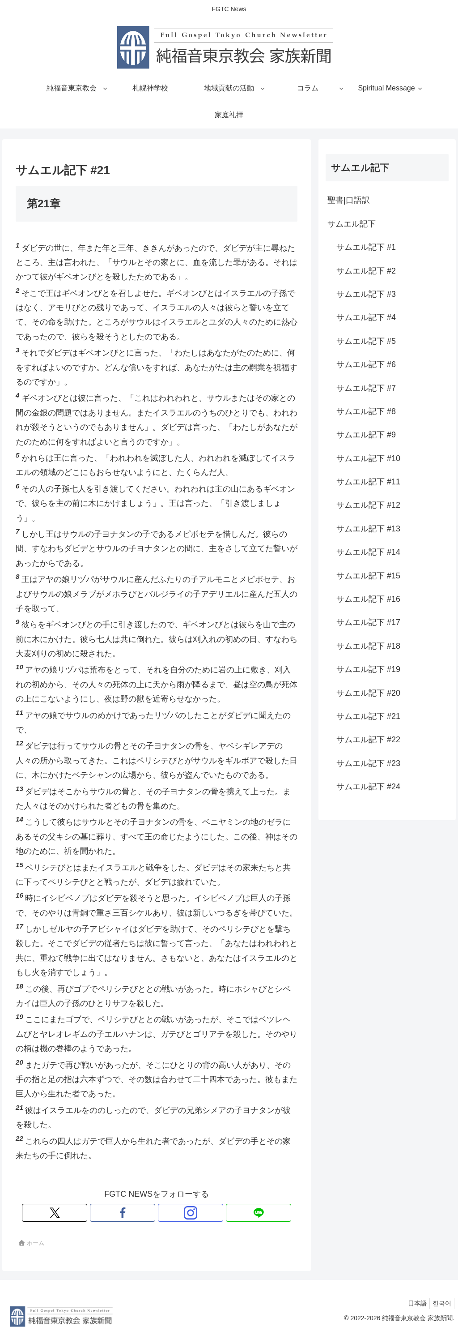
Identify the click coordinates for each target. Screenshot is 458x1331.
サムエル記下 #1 (366, 247)
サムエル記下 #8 (366, 411)
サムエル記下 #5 (366, 341)
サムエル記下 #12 (368, 505)
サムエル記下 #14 (368, 552)
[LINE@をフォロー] (187, 1213)
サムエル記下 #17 (368, 622)
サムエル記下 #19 (368, 669)
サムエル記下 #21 (368, 716)
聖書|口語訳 (348, 200)
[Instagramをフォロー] (167, 1213)
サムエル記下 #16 (368, 599)
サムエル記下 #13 (368, 528)
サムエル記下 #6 (366, 364)
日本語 (412, 1303)
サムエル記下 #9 (366, 434)
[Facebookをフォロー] (146, 1213)
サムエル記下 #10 (368, 458)
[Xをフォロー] (126, 1213)
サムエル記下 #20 (368, 693)
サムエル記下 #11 (368, 481)
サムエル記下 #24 (368, 786)
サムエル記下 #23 (368, 763)
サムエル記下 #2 (366, 270)
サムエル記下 (351, 223)
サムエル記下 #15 (368, 575)
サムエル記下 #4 (366, 317)
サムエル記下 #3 (366, 294)
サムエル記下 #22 (368, 739)
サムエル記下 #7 (366, 388)
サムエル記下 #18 (368, 646)
